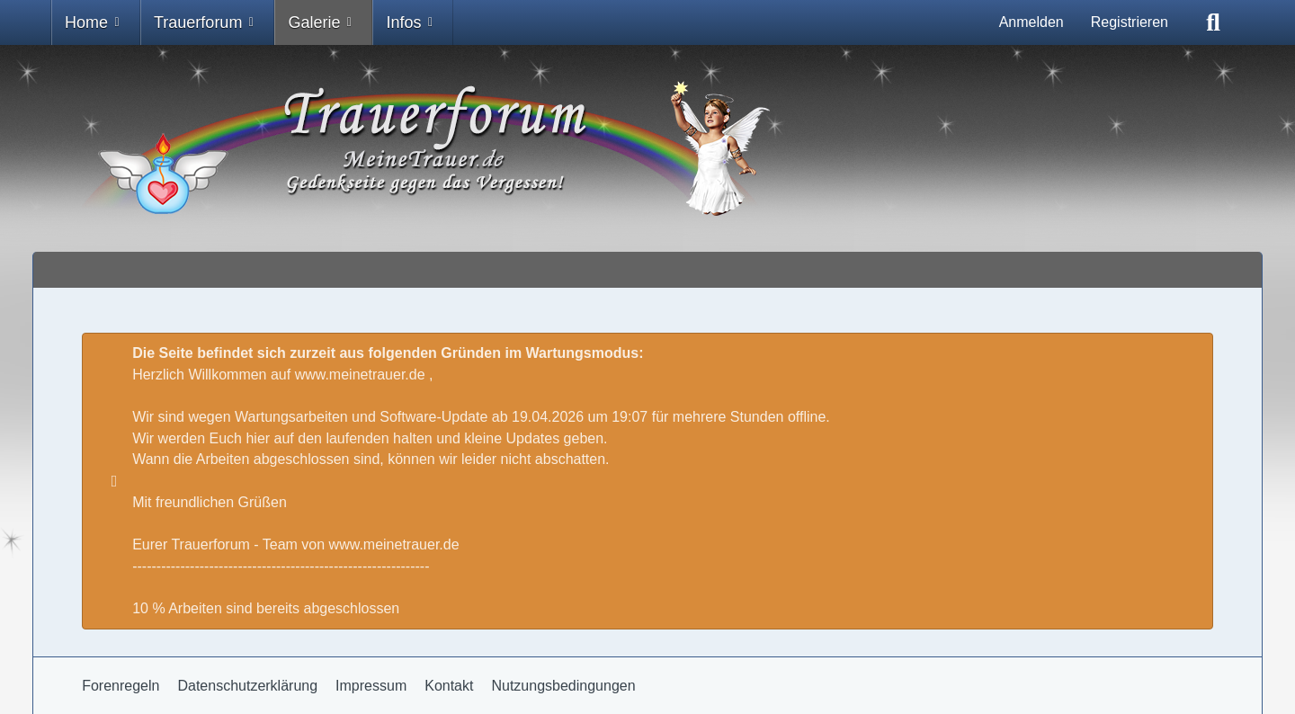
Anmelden (1031, 22)
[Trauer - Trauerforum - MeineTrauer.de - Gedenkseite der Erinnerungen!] (647, 148)
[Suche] (1213, 22)
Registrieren (1129, 22)
